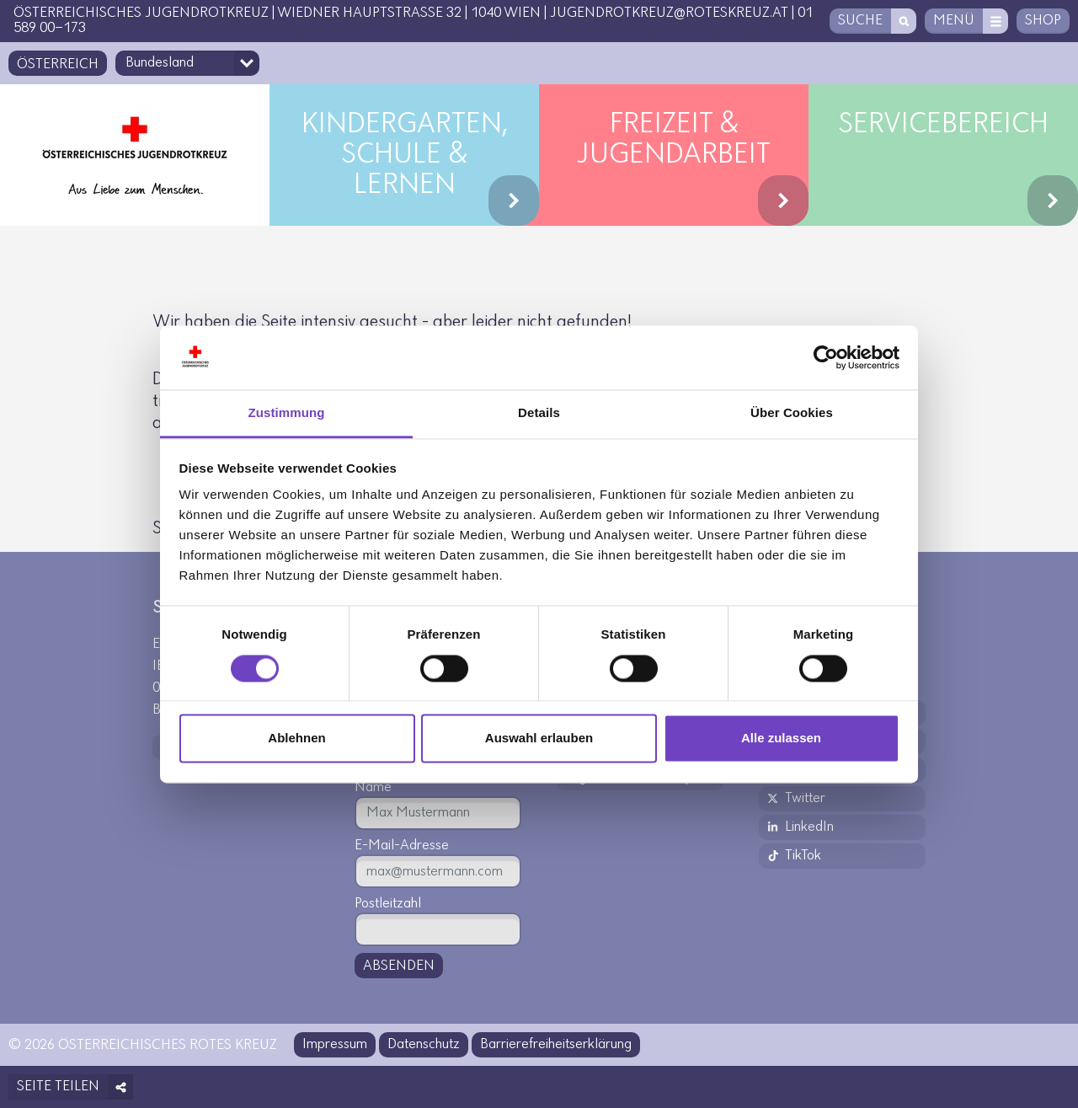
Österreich (58, 64)
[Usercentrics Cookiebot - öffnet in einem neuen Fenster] (825, 357)
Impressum (334, 1044)
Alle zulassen (781, 738)
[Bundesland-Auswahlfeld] (187, 63)
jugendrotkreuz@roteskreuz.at (669, 13)
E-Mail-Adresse (402, 846)
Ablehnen (296, 738)
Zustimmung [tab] (286, 413)
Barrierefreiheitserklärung (556, 1044)
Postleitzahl (388, 904)
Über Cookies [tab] (791, 413)
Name (373, 787)
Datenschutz (423, 1044)
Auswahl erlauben (539, 738)
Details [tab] (539, 413)
